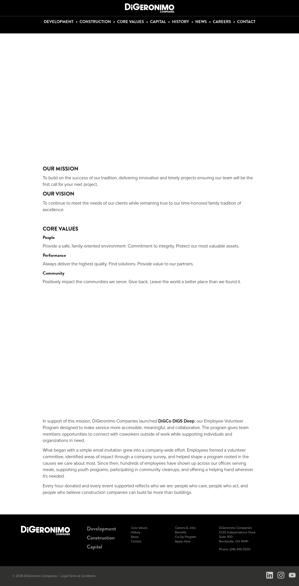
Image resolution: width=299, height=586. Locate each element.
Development (58, 22)
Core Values (130, 22)
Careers (222, 22)
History (180, 22)
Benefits (180, 532)
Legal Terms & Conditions (78, 576)
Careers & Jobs (185, 528)
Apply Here (183, 541)
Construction (95, 22)
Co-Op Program (185, 537)
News (201, 22)
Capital (158, 22)
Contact (246, 22)
